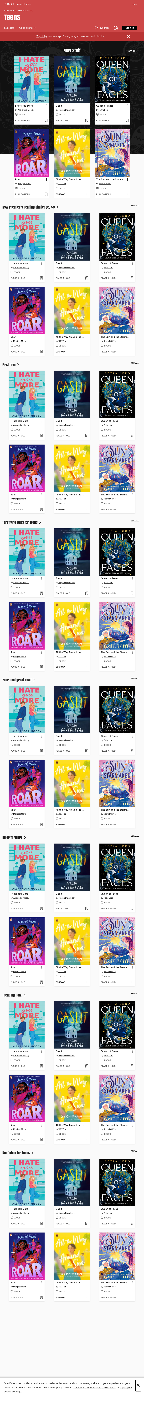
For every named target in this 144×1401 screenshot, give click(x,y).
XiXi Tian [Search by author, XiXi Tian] (62, 183)
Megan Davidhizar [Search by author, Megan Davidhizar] (66, 110)
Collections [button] (27, 28)
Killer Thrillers (14, 837)
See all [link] (132, 51)
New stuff (72, 50)
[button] (101, 28)
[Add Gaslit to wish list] (87, 121)
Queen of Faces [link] (104, 106)
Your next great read (19, 679)
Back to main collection (17, 4)
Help (135, 4)
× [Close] (138, 1385)
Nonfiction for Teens (18, 1152)
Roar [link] (17, 179)
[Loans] (116, 28)
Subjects (9, 28)
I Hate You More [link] (24, 106)
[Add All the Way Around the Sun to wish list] (87, 194)
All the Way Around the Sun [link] (70, 179)
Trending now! (14, 995)
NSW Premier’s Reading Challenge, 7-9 (30, 207)
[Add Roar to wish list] (46, 194)
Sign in (130, 28)
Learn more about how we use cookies (94, 1387)
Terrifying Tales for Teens (22, 522)
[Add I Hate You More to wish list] (46, 121)
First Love (11, 364)
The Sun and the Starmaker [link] (111, 179)
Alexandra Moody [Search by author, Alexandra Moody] (26, 110)
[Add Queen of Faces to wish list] (127, 121)
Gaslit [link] (59, 106)
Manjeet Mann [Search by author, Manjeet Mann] (24, 183)
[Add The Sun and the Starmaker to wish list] (127, 194)
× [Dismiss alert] (128, 37)
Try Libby (41, 36)
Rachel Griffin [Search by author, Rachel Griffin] (105, 183)
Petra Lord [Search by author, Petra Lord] (103, 110)
